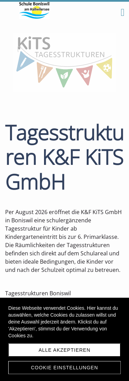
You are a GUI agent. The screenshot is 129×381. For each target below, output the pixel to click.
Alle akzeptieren (64, 350)
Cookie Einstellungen (64, 367)
